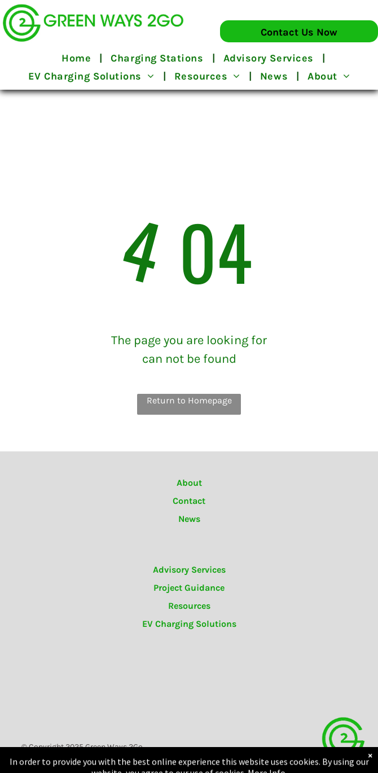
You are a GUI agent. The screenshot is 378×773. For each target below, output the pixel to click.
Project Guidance (189, 587)
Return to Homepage (189, 400)
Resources (189, 605)
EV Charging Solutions (189, 623)
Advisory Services (189, 569)
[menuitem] (77, 58)
